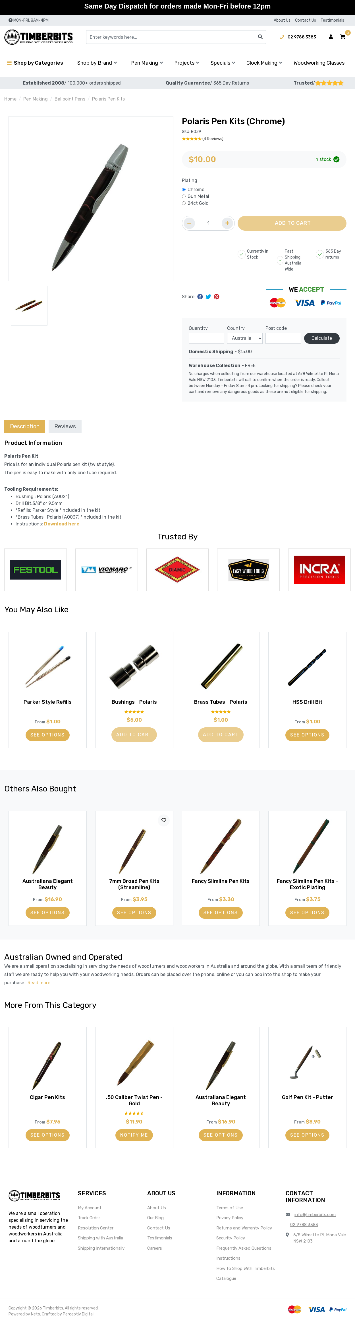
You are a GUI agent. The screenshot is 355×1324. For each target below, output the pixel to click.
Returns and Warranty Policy (244, 1228)
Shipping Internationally (101, 1248)
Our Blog (155, 1217)
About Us (282, 20)
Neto (35, 1314)
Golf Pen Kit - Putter (307, 1097)
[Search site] (260, 37)
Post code (276, 328)
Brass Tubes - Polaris (220, 702)
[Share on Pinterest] (216, 296)
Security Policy (230, 1238)
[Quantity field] (208, 223)
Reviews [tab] (65, 426)
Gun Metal (198, 196)
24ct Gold (198, 203)
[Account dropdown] (331, 37)
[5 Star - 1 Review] (221, 712)
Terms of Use (229, 1207)
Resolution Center (95, 1228)
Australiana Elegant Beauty (47, 884)
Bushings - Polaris (134, 702)
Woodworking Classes (319, 63)
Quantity (198, 328)
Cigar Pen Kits (47, 1097)
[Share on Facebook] (200, 296)
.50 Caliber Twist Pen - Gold (134, 1100)
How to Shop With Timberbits (245, 1268)
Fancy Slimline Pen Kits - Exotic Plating (307, 884)
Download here (61, 524)
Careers (154, 1248)
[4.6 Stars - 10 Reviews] (134, 1113)
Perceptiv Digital (78, 1314)
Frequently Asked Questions (243, 1248)
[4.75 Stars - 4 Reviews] (264, 139)
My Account (89, 1207)
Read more (39, 982)
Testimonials (332, 20)
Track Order (89, 1217)
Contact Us (305, 20)
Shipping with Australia (100, 1238)
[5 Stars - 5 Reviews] (134, 712)
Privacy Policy (229, 1217)
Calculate (322, 338)
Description (25, 426)
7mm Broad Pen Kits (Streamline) (134, 884)
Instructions (228, 1258)
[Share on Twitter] (209, 296)
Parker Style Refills (48, 702)
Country (236, 328)
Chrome (196, 189)
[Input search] (176, 37)
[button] (343, 37)
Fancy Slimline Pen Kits (221, 881)
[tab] (24, 426)
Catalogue (226, 1278)
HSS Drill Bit (307, 702)
